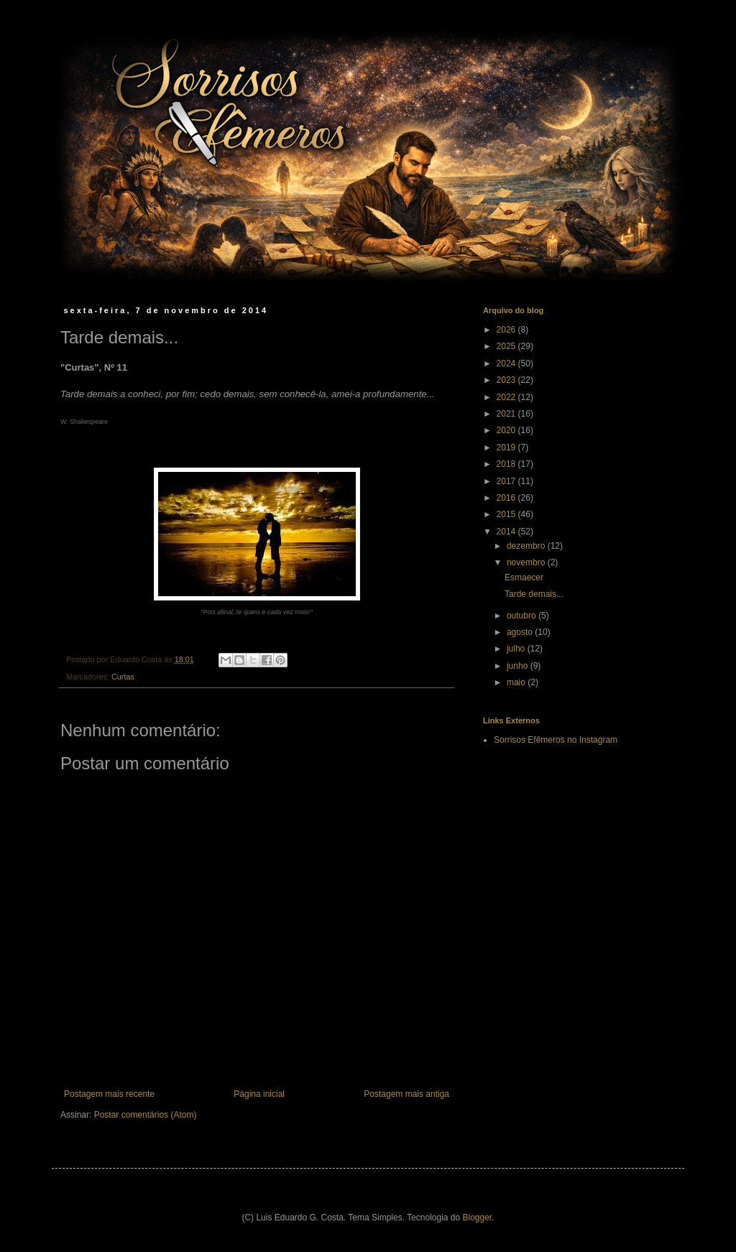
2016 (507, 498)
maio (517, 682)
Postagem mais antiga (406, 1094)
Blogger (477, 1217)
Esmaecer (524, 577)
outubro (522, 616)
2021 (507, 414)
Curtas (122, 676)
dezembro (527, 546)
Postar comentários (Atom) (145, 1115)
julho (517, 649)
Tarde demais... (534, 594)
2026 (507, 330)
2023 (507, 380)
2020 (507, 430)
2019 (507, 447)
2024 (507, 363)
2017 (507, 481)
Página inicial (259, 1094)
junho (518, 666)
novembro (527, 562)
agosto (521, 632)
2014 (507, 532)
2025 (507, 346)
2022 (507, 397)
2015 (507, 514)
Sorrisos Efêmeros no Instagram (555, 740)
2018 (507, 464)
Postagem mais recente (109, 1094)
